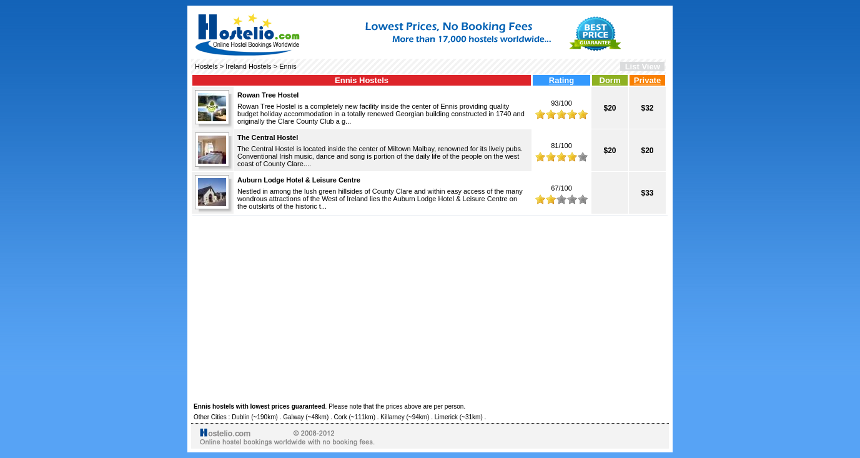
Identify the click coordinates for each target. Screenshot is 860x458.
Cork (340, 417)
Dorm (610, 80)
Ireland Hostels (248, 66)
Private (647, 80)
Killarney (392, 417)
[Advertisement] (430, 307)
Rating (561, 80)
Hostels (206, 66)
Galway (293, 417)
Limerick (446, 417)
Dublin (240, 417)
